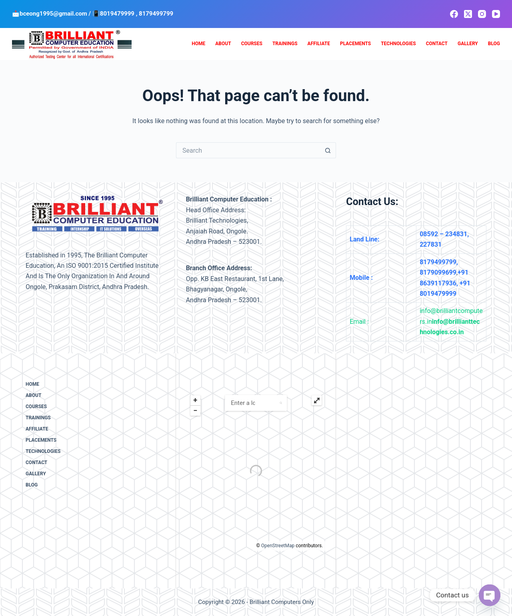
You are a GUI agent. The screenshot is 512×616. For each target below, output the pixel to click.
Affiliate (319, 43)
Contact (437, 43)
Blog (494, 43)
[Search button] (328, 150)
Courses (251, 43)
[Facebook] (454, 14)
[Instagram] (482, 14)
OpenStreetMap (277, 545)
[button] (281, 403)
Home (198, 43)
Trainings (285, 43)
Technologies (398, 43)
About (223, 43)
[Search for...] (248, 150)
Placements (355, 43)
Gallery (468, 43)
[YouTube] (496, 14)
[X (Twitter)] (468, 14)
